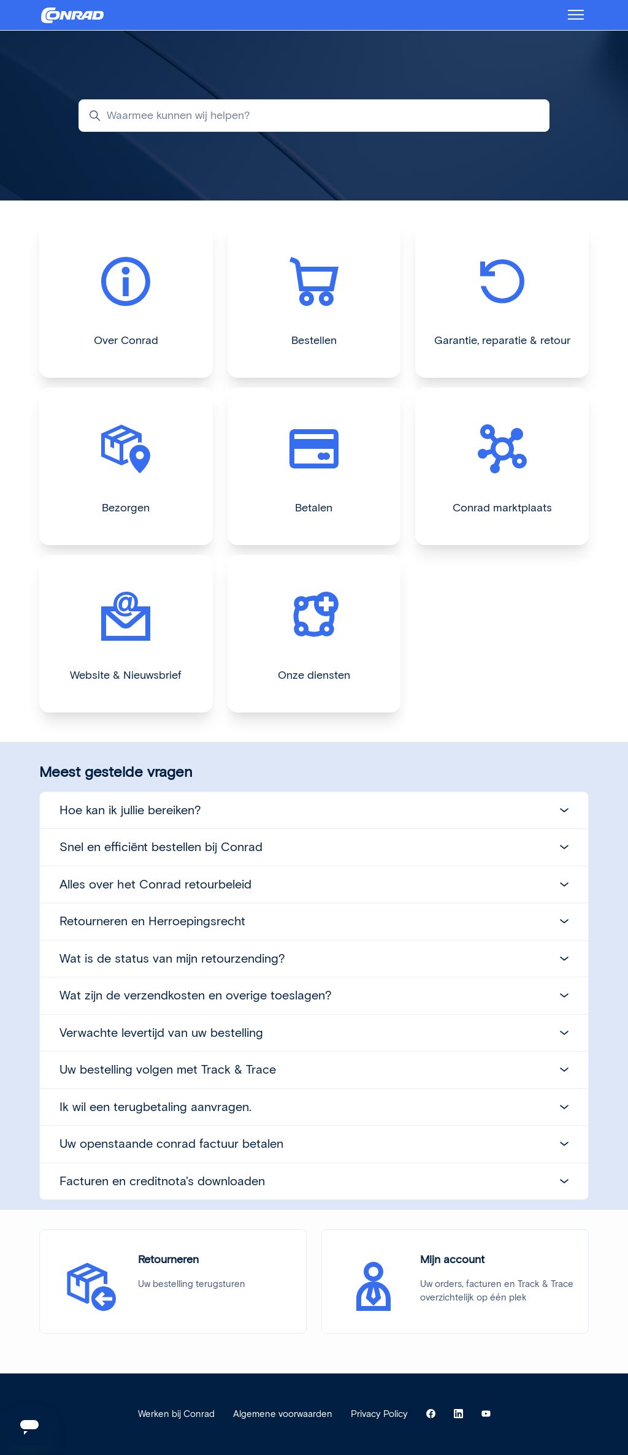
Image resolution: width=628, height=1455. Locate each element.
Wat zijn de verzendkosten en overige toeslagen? (314, 995)
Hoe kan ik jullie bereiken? (314, 810)
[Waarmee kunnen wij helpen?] (314, 115)
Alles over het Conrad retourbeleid (314, 884)
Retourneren (168, 1259)
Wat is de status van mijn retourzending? (314, 958)
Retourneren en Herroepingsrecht (314, 921)
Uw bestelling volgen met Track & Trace (314, 1069)
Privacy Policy (379, 1413)
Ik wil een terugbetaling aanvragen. (314, 1106)
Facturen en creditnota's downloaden (314, 1181)
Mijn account (452, 1259)
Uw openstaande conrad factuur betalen (314, 1143)
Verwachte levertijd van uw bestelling (314, 1032)
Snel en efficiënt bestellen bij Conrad (314, 846)
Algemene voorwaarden (282, 1413)
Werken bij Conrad (176, 1413)
